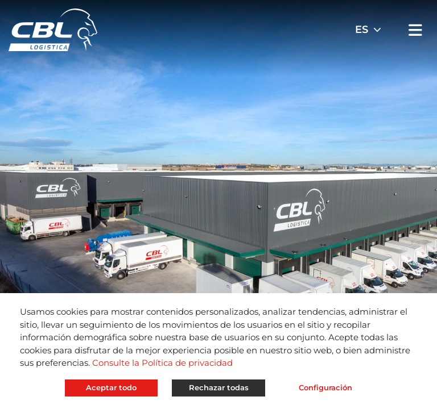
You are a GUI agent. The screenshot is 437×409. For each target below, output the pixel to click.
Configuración (325, 387)
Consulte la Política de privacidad (162, 362)
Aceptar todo (111, 387)
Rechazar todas (219, 387)
